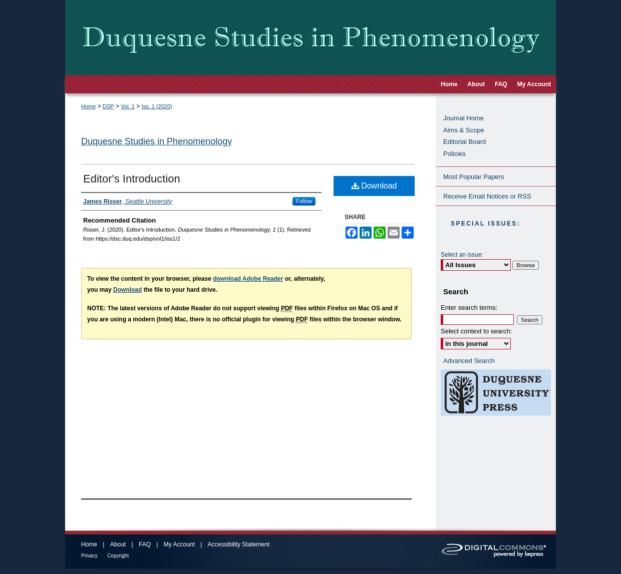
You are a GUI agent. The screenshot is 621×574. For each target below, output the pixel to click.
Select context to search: (476, 331)
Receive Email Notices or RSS (487, 196)
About (118, 544)
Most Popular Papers (473, 176)
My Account (179, 544)
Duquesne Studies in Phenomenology (156, 141)
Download (374, 185)
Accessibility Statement (238, 544)
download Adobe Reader (248, 278)
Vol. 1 (128, 106)
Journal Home (463, 118)
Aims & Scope (463, 130)
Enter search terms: (469, 307)
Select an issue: (462, 254)
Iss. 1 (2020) (157, 106)
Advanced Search (469, 360)
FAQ (145, 544)
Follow (304, 201)
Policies (454, 153)
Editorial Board (464, 141)
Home (88, 106)
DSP (108, 106)
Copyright (118, 555)
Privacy (89, 555)
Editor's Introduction (131, 178)
